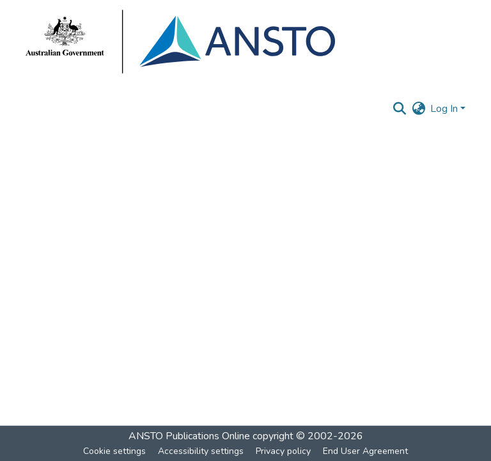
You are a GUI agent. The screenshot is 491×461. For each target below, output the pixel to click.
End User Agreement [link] (365, 451)
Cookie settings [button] (114, 451)
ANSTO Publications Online (189, 436)
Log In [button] (445, 109)
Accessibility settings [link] (201, 451)
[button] (399, 108)
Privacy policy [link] (283, 451)
